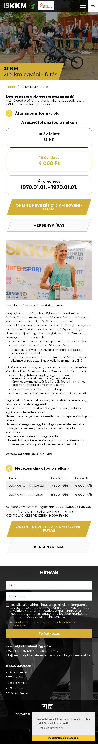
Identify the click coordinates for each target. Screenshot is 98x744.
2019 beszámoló (16, 688)
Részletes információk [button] (50, 728)
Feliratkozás (49, 634)
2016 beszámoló (16, 672)
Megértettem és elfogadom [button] (63, 738)
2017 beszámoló (16, 677)
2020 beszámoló (17, 693)
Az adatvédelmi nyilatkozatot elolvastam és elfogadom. (42, 623)
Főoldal (11, 86)
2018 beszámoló (16, 682)
